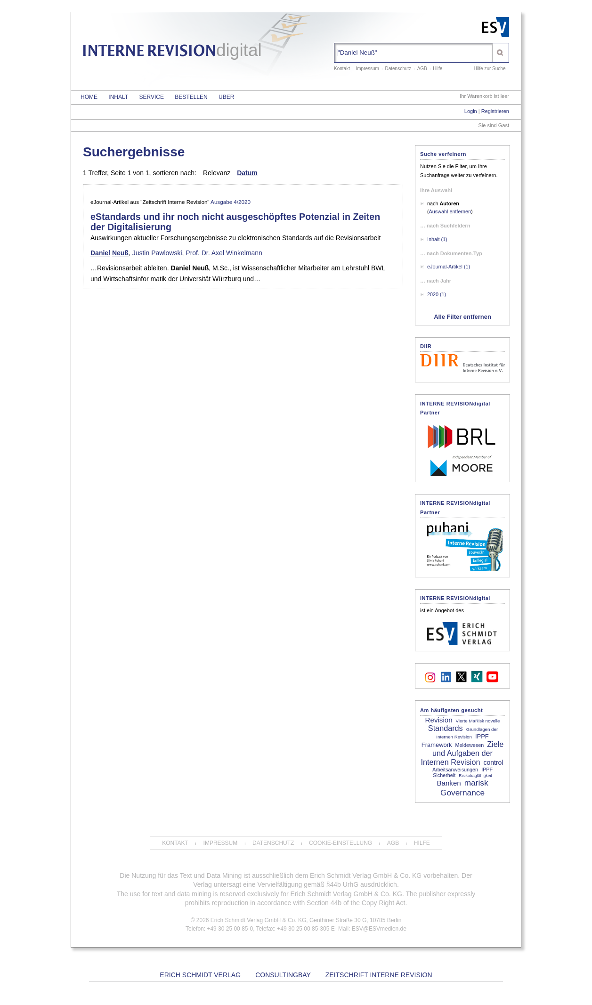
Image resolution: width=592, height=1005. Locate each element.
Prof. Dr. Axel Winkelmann (224, 253)
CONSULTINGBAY (282, 975)
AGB (422, 68)
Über (226, 97)
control (493, 762)
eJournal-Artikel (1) (448, 266)
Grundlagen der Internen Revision (467, 733)
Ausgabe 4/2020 (231, 202)
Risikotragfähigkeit (475, 775)
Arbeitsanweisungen (455, 769)
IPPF (487, 769)
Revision (439, 720)
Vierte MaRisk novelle (478, 720)
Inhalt (118, 97)
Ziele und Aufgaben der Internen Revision (462, 753)
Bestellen (191, 97)
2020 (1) (436, 294)
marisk (476, 782)
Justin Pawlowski (157, 253)
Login (470, 111)
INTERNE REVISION (172, 52)
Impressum (367, 68)
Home (89, 97)
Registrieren (495, 111)
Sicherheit (444, 775)
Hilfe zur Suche (490, 68)
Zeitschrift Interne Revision (378, 975)
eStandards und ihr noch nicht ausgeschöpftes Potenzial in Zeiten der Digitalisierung (235, 221)
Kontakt (342, 68)
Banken (449, 783)
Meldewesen (469, 745)
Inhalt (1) (437, 239)
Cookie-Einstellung (340, 843)
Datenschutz (398, 68)
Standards (445, 728)
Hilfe (437, 68)
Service (151, 97)
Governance (462, 792)
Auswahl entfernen (450, 211)
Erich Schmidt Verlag (200, 975)
